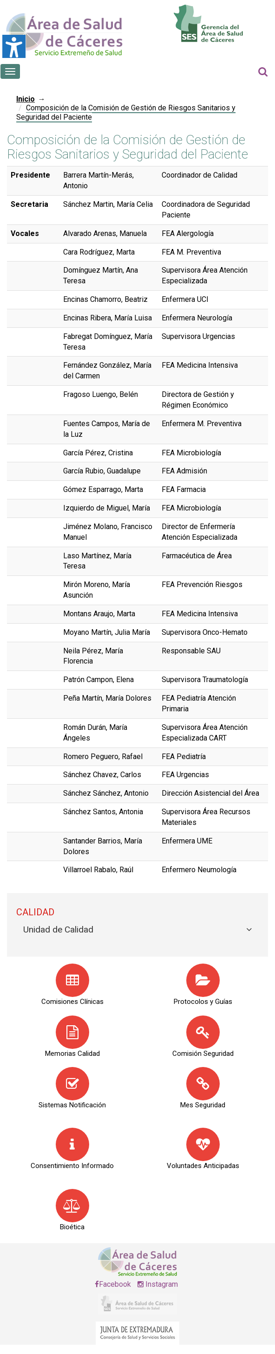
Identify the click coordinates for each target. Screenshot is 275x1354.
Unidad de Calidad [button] (58, 929)
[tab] (137, 930)
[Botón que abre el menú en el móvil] (10, 71)
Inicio (25, 99)
